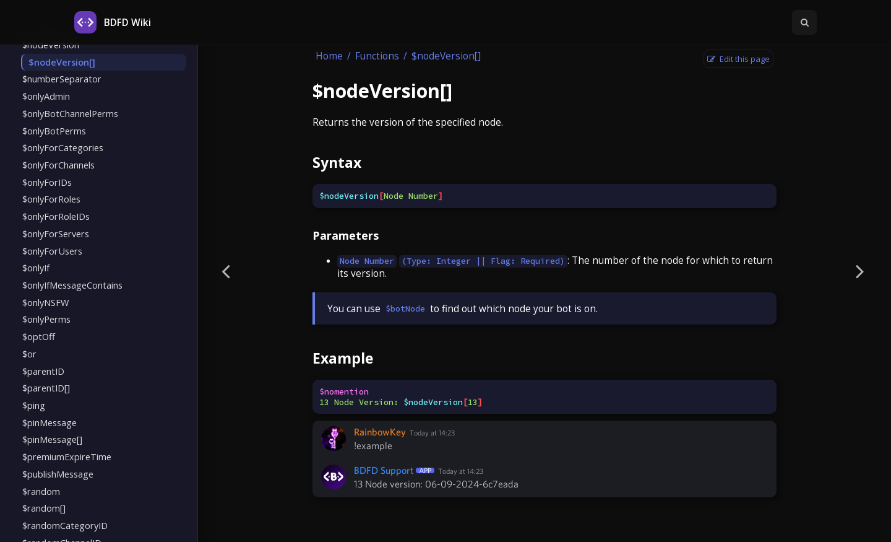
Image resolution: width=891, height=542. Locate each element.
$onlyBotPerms (54, 131)
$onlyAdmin (46, 96)
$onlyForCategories (62, 147)
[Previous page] (226, 271)
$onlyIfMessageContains (72, 285)
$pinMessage (49, 422)
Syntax (336, 162)
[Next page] (860, 271)
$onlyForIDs (47, 182)
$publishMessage (57, 474)
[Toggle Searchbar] (804, 22)
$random (41, 491)
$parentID (43, 371)
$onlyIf (36, 267)
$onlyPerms (46, 319)
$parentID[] (46, 388)
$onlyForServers (55, 233)
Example (342, 358)
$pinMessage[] (52, 439)
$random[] (44, 508)
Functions (377, 56)
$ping (33, 405)
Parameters (345, 235)
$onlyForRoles (51, 199)
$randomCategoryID (65, 525)
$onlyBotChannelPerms (70, 113)
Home (329, 56)
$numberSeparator (61, 78)
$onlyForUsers (52, 251)
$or (29, 353)
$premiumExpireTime (66, 456)
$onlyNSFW (45, 302)
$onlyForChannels (58, 165)
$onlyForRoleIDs (56, 216)
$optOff (38, 336)
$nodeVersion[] (61, 62)
